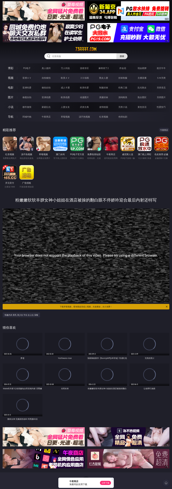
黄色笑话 (142, 107)
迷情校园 (103, 107)
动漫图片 (84, 97)
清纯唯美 (122, 97)
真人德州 (46, 68)
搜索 (122, 56)
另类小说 (122, 107)
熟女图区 (142, 97)
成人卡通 (65, 87)
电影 (10, 87)
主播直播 (142, 77)
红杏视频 (103, 116)
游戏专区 (84, 68)
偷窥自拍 (26, 97)
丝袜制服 (122, 77)
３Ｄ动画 (84, 77)
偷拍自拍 (46, 87)
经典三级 (122, 87)
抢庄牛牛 (161, 68)
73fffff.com (85, 49)
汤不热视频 (84, 116)
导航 (10, 117)
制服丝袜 (103, 87)
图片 (10, 97)
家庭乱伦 (46, 107)
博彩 (10, 68)
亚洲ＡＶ (26, 77)
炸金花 (122, 68)
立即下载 (105, 483)
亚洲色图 (46, 97)
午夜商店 (46, 116)
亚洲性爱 (26, 87)
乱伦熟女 (142, 87)
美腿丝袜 (103, 97)
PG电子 (26, 68)
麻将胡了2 (104, 68)
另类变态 (161, 87)
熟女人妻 (103, 77)
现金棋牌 (142, 68)
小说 (10, 107)
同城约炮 (26, 116)
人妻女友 (65, 107)
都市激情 (26, 107)
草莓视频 (65, 116)
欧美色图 (65, 97)
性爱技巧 (161, 107)
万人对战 (65, 68)
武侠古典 (84, 107)
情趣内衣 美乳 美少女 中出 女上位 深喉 (21, 315)
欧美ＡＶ (65, 77)
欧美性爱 (84, 87)
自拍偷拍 (46, 77)
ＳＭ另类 (161, 77)
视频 (10, 78)
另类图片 (161, 97)
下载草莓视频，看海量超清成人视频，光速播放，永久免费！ (114, 306)
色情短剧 (122, 116)
